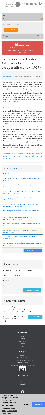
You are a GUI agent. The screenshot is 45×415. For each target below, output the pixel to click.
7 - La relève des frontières (11, 174)
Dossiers (22, 344)
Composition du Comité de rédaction (22, 365)
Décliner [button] (26, 404)
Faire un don (22, 384)
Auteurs (22, 346)
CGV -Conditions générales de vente (22, 360)
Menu (5, 36)
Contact (22, 355)
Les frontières (7, 76)
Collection (22, 341)
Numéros (22, 338)
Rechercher (10, 29)
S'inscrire (22, 381)
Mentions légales (22, 363)
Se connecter (22, 379)
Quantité (6, 280)
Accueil (22, 336)
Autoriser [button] (38, 404)
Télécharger (35, 317)
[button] (22, 15)
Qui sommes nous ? (22, 357)
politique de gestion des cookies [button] (9, 412)
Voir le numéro (33, 250)
